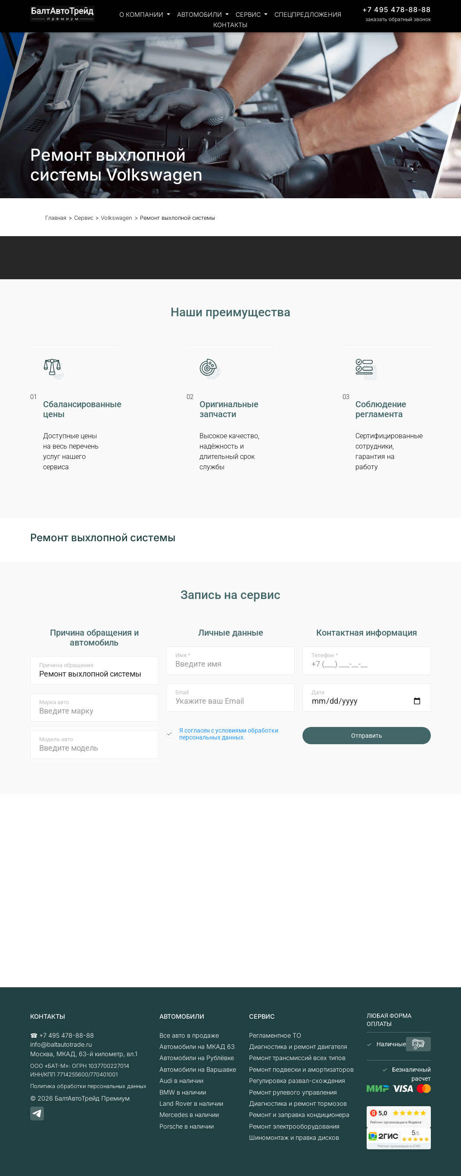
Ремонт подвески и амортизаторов (301, 1069)
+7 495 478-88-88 (396, 9)
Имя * (182, 655)
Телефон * (324, 655)
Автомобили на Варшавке (197, 1069)
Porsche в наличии (186, 1126)
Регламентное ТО (275, 1035)
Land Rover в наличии (191, 1103)
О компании (142, 14)
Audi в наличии (181, 1080)
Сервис (249, 14)
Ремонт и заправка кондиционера (299, 1114)
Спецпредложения (307, 14)
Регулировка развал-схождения (297, 1080)
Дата (317, 692)
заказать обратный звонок (398, 19)
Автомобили (200, 14)
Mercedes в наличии (189, 1114)
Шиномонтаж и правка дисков (294, 1137)
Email (182, 692)
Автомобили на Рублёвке (196, 1057)
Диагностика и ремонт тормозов (298, 1103)
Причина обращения (66, 665)
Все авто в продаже (189, 1035)
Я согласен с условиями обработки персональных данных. (228, 734)
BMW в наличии (182, 1092)
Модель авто (56, 739)
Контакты (230, 24)
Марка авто (54, 702)
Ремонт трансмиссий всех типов (297, 1057)
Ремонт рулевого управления (293, 1092)
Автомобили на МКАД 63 (197, 1046)
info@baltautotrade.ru (61, 1044)
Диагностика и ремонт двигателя (298, 1046)
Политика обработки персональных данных (88, 1086)
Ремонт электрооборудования (294, 1126)
